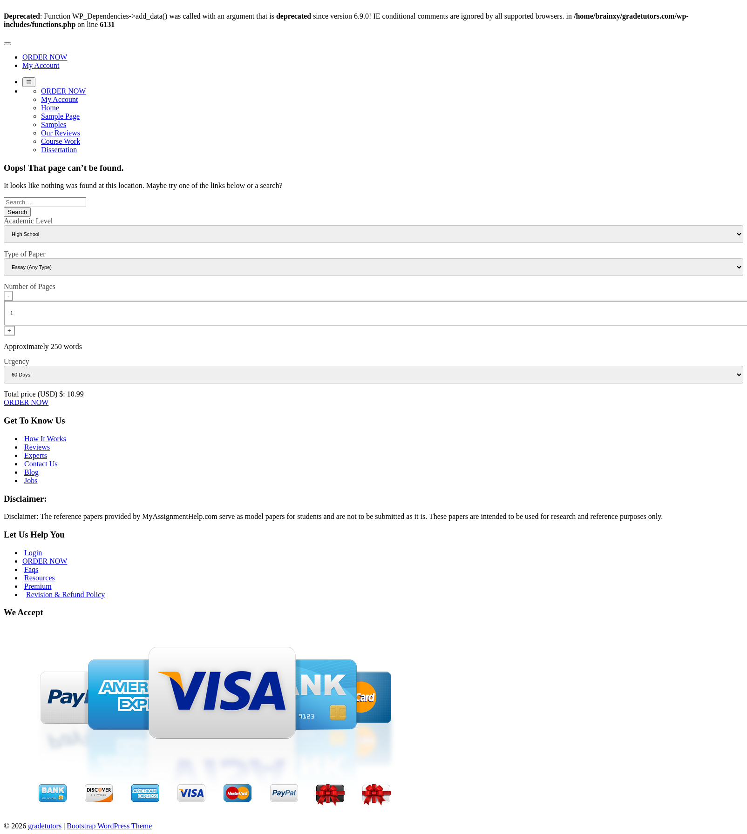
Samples (53, 124)
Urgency (16, 361)
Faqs (31, 569)
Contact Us (41, 464)
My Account (41, 65)
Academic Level (28, 221)
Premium (38, 586)
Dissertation (59, 150)
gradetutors (44, 826)
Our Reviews (60, 133)
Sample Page (60, 116)
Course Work (60, 141)
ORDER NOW (44, 57)
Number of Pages (29, 286)
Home (50, 108)
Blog (31, 472)
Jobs (30, 480)
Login (33, 553)
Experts (35, 455)
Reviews (37, 447)
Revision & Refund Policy (65, 595)
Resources (39, 578)
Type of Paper (25, 254)
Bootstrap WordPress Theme (109, 826)
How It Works (45, 439)
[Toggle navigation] (7, 43)
